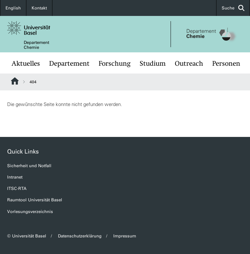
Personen (226, 63)
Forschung (115, 63)
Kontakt (39, 8)
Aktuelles (26, 63)
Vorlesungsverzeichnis (30, 211)
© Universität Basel (26, 236)
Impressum (124, 236)
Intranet (14, 177)
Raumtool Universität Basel (34, 199)
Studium (153, 63)
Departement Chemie (36, 45)
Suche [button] (233, 8)
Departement (69, 63)
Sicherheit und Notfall (29, 165)
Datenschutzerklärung (80, 236)
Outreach (189, 63)
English (13, 8)
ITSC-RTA (16, 188)
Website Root (15, 81)
